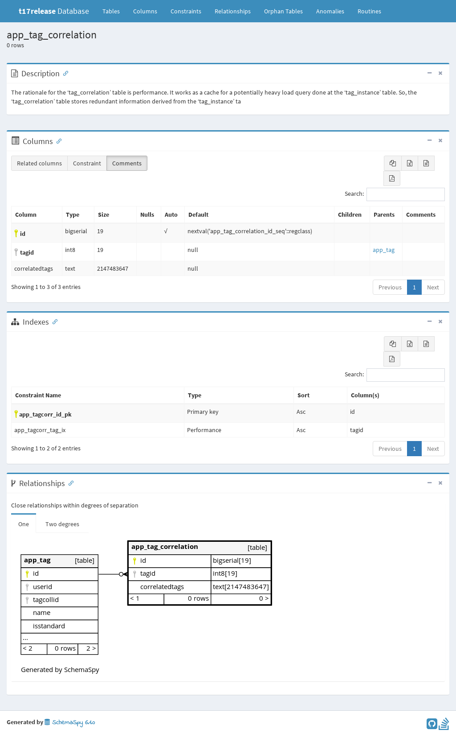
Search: (395, 194)
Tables (114, 10)
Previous (390, 287)
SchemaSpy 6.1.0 (70, 722)
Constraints (186, 11)
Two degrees (62, 524)
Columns (145, 11)
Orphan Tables (283, 11)
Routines (369, 11)
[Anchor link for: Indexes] (53, 321)
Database (54, 11)
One (23, 524)
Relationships (233, 11)
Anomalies (330, 11)
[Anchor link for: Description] (64, 73)
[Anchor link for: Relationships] (69, 482)
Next (433, 287)
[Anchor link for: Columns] (57, 140)
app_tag (384, 250)
